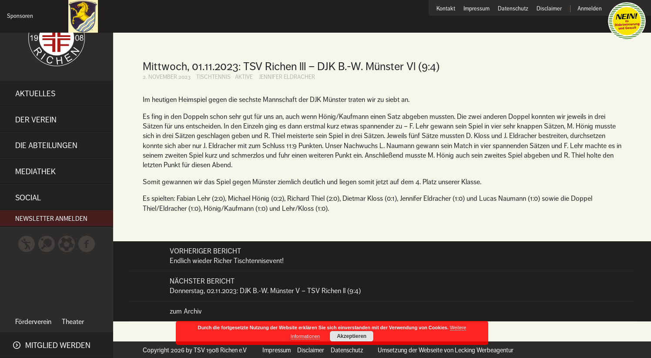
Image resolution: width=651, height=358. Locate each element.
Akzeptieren (351, 336)
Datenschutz (513, 9)
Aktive (244, 77)
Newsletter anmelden (51, 219)
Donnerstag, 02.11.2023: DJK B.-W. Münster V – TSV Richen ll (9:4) (382, 286)
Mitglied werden (58, 345)
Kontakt (445, 9)
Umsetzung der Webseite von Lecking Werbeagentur (445, 350)
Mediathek (35, 171)
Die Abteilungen (46, 145)
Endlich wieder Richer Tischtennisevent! (382, 256)
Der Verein (36, 120)
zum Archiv (186, 311)
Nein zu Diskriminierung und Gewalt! (627, 21)
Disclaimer (549, 9)
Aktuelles (35, 93)
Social (28, 198)
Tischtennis (213, 77)
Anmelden (589, 9)
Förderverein (33, 321)
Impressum (476, 9)
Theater (73, 321)
